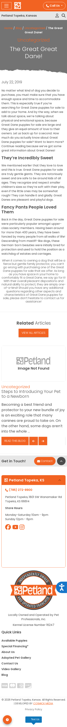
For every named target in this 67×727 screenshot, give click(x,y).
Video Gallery (11, 669)
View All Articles (33, 333)
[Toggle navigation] (6, 5)
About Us (8, 652)
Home (8, 28)
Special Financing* (14, 646)
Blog (19, 28)
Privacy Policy (33, 709)
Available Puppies (14, 641)
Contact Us (9, 663)
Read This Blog (15, 441)
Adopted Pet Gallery (16, 658)
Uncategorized (34, 28)
